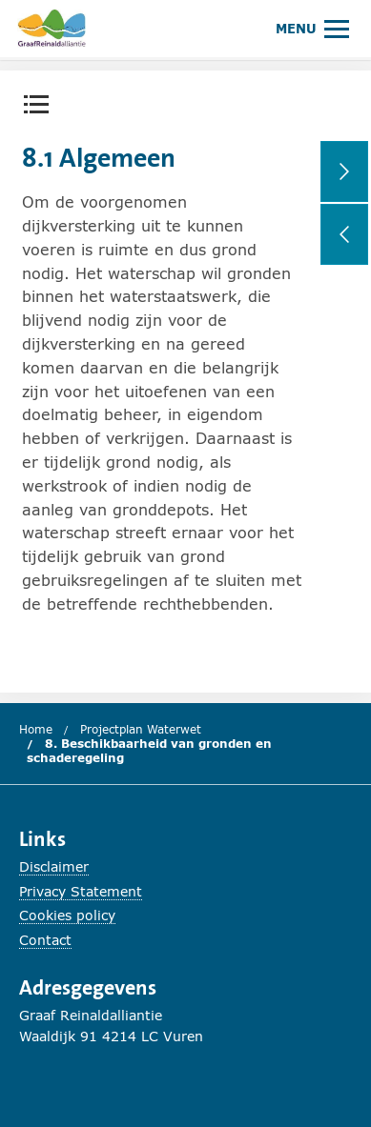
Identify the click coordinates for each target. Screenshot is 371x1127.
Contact (45, 940)
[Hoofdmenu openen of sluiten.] (312, 28)
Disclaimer (54, 866)
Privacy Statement (80, 891)
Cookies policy (67, 915)
